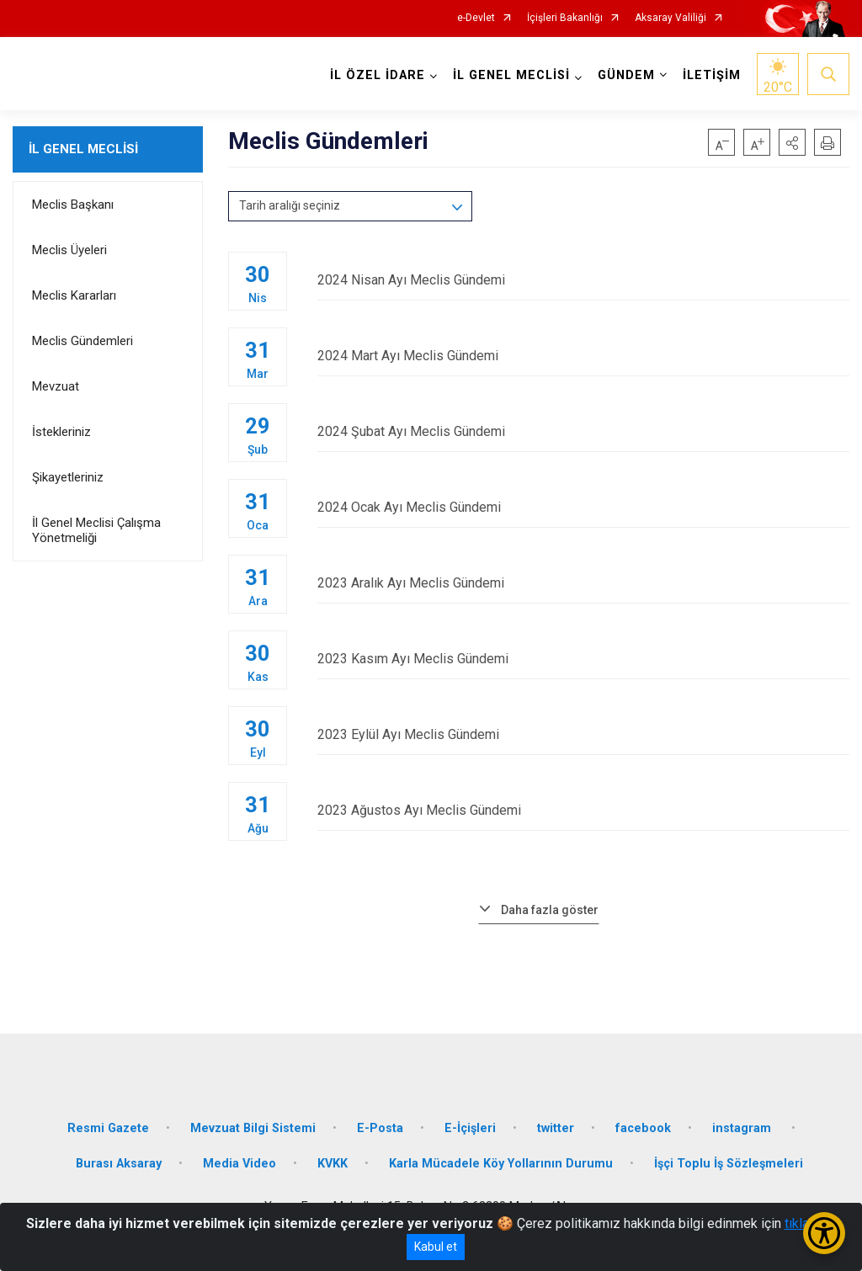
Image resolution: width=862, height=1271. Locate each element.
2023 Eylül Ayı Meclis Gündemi (583, 734)
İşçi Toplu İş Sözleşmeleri (728, 1164)
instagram (743, 1128)
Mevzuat (55, 386)
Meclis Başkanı (73, 204)
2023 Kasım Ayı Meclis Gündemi (583, 659)
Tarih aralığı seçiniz (289, 205)
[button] (792, 142)
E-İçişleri (470, 1128)
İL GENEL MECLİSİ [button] (511, 75)
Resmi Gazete (108, 1128)
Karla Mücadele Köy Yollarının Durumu (501, 1164)
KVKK (332, 1164)
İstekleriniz (61, 431)
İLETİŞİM (712, 75)
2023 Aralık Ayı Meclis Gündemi (583, 583)
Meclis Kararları (74, 295)
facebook (643, 1128)
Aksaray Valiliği (670, 18)
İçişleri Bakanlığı (565, 18)
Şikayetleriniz (68, 477)
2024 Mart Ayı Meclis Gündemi (583, 356)
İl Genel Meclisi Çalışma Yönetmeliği (96, 530)
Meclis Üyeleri (69, 250)
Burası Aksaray (119, 1164)
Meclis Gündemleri (82, 340)
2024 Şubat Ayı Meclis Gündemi (583, 431)
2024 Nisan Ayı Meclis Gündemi (583, 280)
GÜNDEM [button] (626, 75)
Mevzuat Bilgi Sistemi (253, 1128)
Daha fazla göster (550, 910)
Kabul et (435, 1246)
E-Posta (380, 1128)
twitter (555, 1128)
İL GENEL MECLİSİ (83, 149)
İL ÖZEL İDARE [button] (377, 75)
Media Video (239, 1164)
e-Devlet (476, 18)
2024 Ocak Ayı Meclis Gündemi (583, 507)
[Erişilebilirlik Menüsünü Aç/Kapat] (824, 1233)
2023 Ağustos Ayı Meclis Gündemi (583, 810)
